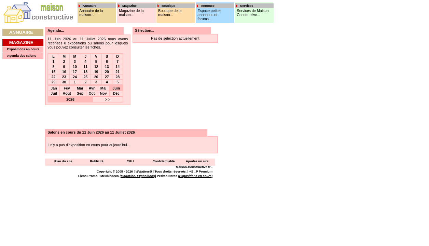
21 (117, 72)
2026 (70, 99)
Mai (103, 88)
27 (107, 77)
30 (64, 82)
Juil (54, 93)
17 (75, 72)
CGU (130, 161)
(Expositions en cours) (195, 176)
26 (96, 77)
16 (64, 72)
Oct (92, 93)
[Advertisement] (241, 129)
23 (64, 77)
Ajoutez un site (197, 161)
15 (54, 72)
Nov (103, 93)
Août (67, 93)
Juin (116, 88)
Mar (80, 88)
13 (107, 67)
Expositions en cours (23, 49)
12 (96, 67)
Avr (92, 88)
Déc (116, 93)
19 (96, 72)
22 (54, 77)
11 (85, 67)
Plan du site (63, 161)
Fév (67, 88)
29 (54, 82)
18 (85, 72)
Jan (54, 88)
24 (75, 77)
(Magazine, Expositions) (138, 176)
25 (85, 77)
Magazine (21, 42)
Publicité (96, 161)
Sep (80, 93)
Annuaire (21, 32)
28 (117, 77)
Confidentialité (164, 161)
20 (107, 72)
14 (117, 67)
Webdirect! (144, 171)
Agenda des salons (21, 55)
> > (107, 99)
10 (75, 67)
